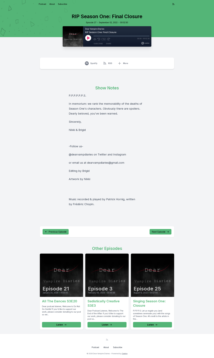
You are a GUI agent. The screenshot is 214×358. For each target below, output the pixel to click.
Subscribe (62, 4)
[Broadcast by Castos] (145, 43)
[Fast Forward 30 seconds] (108, 39)
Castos (124, 354)
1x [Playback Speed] (104, 39)
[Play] (88, 38)
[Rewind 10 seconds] (98, 39)
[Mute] (94, 39)
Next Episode (160, 231)
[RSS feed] (173, 4)
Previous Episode (55, 231)
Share (108, 43)
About (52, 4)
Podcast (42, 4)
